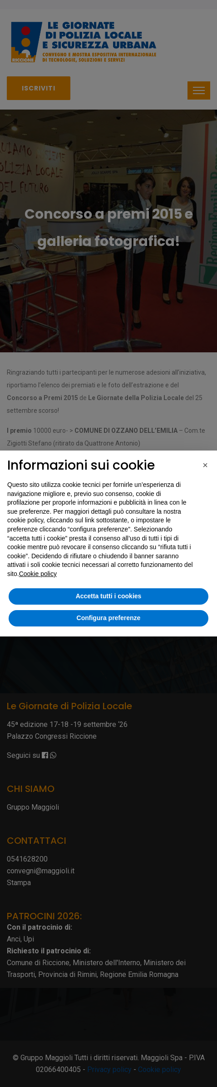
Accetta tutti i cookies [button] (109, 596)
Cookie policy (38, 573)
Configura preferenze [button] (109, 617)
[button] (205, 465)
